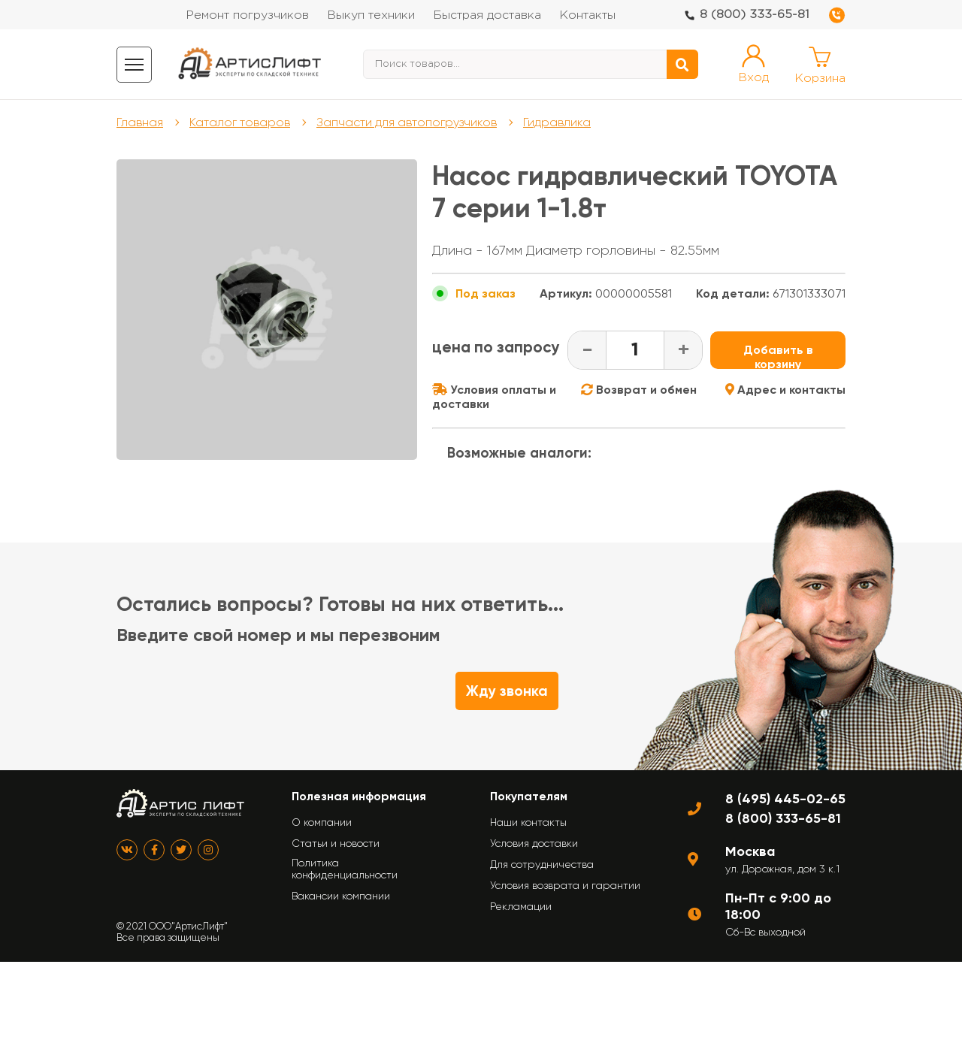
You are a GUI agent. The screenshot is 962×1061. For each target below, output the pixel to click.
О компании (322, 822)
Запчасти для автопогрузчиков (406, 122)
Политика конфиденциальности (345, 869)
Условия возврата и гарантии (565, 885)
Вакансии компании (341, 896)
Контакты (587, 15)
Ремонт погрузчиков (247, 15)
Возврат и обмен (639, 389)
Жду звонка (507, 691)
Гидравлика (557, 122)
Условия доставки (534, 843)
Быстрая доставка (487, 15)
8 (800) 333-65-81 (754, 14)
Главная (139, 122)
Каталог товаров (239, 122)
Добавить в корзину (778, 356)
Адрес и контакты (785, 389)
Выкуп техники (371, 15)
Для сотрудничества (542, 864)
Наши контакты (528, 822)
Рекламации (521, 906)
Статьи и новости (336, 843)
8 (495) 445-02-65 (785, 798)
